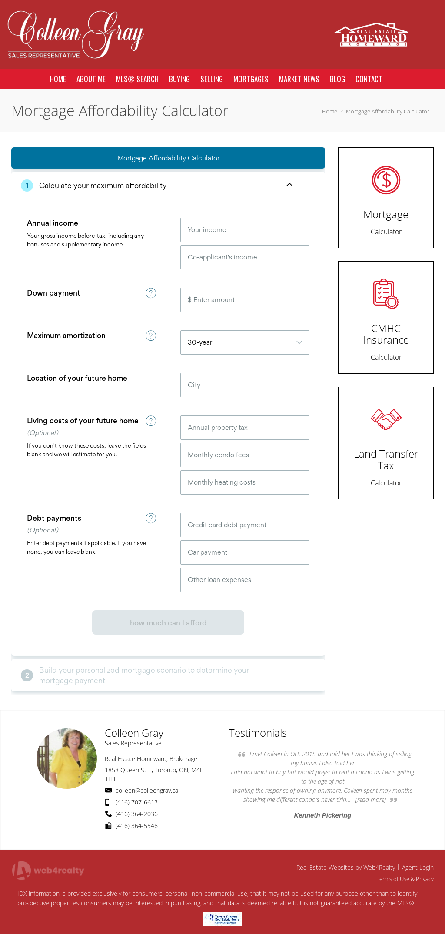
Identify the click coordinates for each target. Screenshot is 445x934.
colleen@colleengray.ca (147, 790)
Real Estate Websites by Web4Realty (345, 867)
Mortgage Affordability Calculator (387, 111)
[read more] (370, 799)
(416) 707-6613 (137, 802)
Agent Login (418, 867)
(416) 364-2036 (137, 814)
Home (329, 111)
